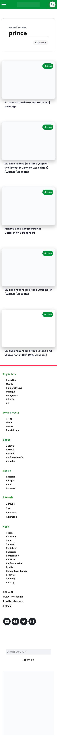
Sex (8, 508)
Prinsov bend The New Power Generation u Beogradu (23, 230)
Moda (9, 422)
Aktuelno (10, 461)
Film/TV (10, 399)
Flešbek (10, 453)
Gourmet (10, 488)
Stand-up (11, 536)
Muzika (10, 384)
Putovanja (11, 512)
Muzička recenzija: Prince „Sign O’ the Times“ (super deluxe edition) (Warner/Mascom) (26, 167)
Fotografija (12, 395)
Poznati (10, 449)
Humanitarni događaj (17, 571)
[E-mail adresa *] (28, 651)
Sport (9, 540)
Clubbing (10, 578)
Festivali (10, 575)
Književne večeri (14, 563)
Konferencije (12, 556)
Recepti (10, 480)
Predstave (11, 548)
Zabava (10, 446)
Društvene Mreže (15, 457)
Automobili (11, 517)
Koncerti (10, 559)
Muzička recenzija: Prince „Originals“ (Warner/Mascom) (28, 291)
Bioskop (10, 582)
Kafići (9, 484)
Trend (9, 419)
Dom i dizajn (12, 430)
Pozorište (11, 380)
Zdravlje (10, 504)
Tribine (10, 533)
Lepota (9, 426)
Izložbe (10, 567)
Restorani (11, 477)
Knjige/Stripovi (14, 388)
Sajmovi (10, 544)
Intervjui (10, 392)
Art (7, 403)
